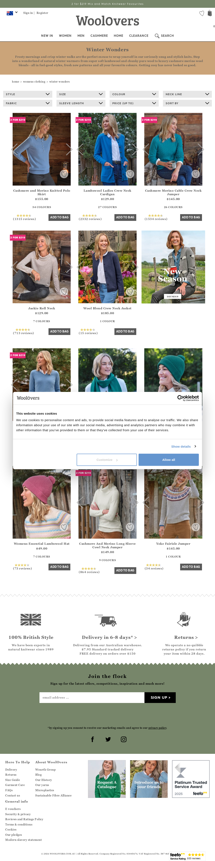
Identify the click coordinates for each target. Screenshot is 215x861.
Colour (134, 94)
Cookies (11, 829)
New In (47, 36)
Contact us (12, 795)
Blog (38, 774)
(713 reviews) (23, 331)
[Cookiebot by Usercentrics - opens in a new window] (180, 398)
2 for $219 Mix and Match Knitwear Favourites (108, 4)
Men (81, 36)
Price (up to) (134, 103)
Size (81, 94)
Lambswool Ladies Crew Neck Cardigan (107, 192)
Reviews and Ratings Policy (24, 819)
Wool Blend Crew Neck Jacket (107, 308)
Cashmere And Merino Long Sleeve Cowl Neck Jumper (107, 545)
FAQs (9, 790)
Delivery (11, 769)
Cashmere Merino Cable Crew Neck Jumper (173, 192)
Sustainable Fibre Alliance (53, 795)
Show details (181, 446)
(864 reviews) (89, 570)
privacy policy (157, 727)
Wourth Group (45, 769)
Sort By (187, 103)
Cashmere (99, 36)
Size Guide (12, 780)
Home (118, 36)
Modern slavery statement (23, 839)
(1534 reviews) (156, 217)
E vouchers (13, 809)
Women (65, 36)
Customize (107, 459)
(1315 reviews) (24, 217)
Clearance (138, 36)
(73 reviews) (22, 567)
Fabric (28, 103)
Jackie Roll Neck (41, 308)
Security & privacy (18, 814)
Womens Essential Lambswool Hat (42, 543)
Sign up (159, 697)
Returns (11, 774)
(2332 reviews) (90, 217)
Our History (43, 780)
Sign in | (29, 13)
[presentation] (107, 714)
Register (42, 13)
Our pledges (13, 834)
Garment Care (15, 785)
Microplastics (44, 790)
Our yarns (42, 785)
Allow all (168, 459)
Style (28, 94)
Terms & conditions (18, 824)
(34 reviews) (154, 567)
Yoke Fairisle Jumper (173, 543)
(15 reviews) (88, 331)
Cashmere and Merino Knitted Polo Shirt (41, 192)
